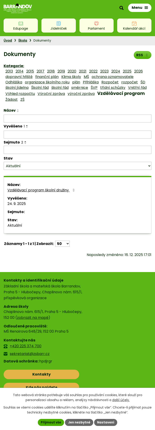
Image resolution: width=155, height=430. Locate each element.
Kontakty (23, 374)
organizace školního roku (47, 82)
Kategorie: (14, 65)
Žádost (11, 99)
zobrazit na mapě (32, 317)
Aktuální (14, 225)
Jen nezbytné (79, 422)
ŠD (143, 82)
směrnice (79, 87)
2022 (93, 71)
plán (76, 82)
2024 (115, 71)
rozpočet (129, 82)
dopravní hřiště (19, 76)
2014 (20, 71)
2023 (104, 71)
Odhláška (13, 82)
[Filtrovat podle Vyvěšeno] (77, 135)
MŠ (86, 76)
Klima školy (71, 76)
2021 (82, 71)
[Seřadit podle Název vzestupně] (18, 110)
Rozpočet (110, 82)
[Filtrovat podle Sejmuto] (77, 150)
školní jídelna (17, 87)
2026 (138, 71)
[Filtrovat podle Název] (77, 119)
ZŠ (22, 99)
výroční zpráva (81, 93)
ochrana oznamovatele (113, 76)
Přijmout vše (49, 422)
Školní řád (40, 87)
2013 (9, 71)
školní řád (60, 87)
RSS (142, 54)
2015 (30, 71)
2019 (61, 71)
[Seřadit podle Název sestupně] (18, 112)
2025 (127, 71)
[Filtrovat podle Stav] (77, 166)
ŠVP (94, 87)
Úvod (8, 40)
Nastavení (107, 422)
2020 (72, 71)
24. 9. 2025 (16, 203)
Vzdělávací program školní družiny (41, 190)
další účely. (121, 399)
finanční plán (47, 76)
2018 (51, 71)
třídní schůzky (112, 87)
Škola (22, 40)
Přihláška (91, 82)
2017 (40, 71)
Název (10, 110)
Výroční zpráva (51, 93)
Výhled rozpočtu (20, 93)
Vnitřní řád (137, 87)
